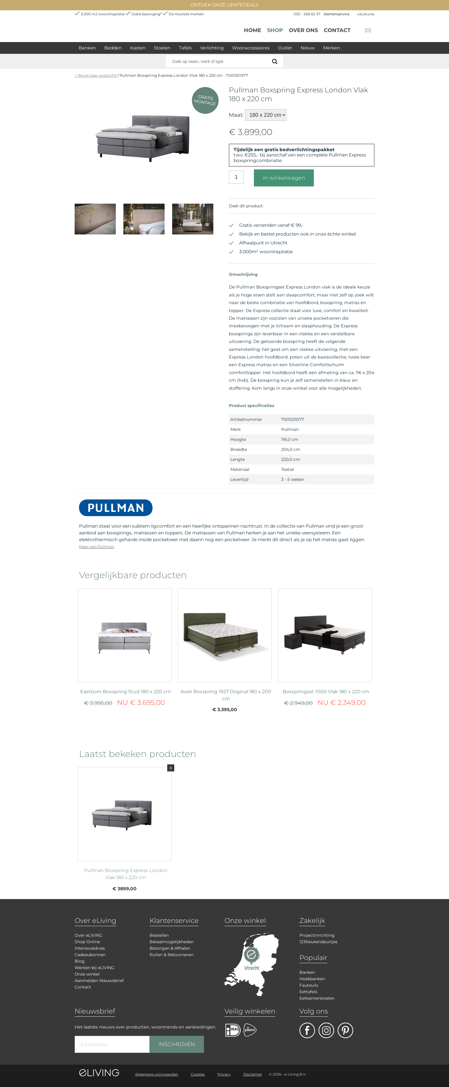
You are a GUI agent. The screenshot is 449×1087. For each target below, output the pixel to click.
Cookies (198, 1074)
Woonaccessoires (250, 48)
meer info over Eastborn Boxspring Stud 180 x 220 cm (125, 632)
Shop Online (87, 941)
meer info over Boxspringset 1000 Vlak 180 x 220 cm (325, 632)
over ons (303, 30)
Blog (80, 961)
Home (252, 30)
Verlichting (212, 48)
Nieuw (308, 48)
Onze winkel (87, 974)
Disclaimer (252, 1074)
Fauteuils (308, 985)
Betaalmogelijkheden (172, 941)
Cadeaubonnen (90, 954)
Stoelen (162, 48)
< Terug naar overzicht (96, 75)
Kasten (137, 48)
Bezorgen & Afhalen (170, 948)
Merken (331, 48)
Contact (337, 30)
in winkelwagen (284, 178)
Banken (87, 48)
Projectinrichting (317, 935)
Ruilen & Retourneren (171, 954)
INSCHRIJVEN (176, 1044)
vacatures (365, 14)
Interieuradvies (90, 948)
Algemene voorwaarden (156, 1074)
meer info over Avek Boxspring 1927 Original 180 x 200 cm (225, 632)
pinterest (345, 1030)
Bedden (113, 48)
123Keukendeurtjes (318, 941)
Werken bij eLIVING (94, 967)
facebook (307, 1030)
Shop (275, 30)
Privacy (224, 1074)
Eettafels (308, 991)
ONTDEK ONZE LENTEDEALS (224, 5)
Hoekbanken (312, 978)
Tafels (185, 48)
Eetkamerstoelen (316, 998)
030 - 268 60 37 (307, 14)
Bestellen (159, 935)
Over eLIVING (88, 935)
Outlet (285, 48)
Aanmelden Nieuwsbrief (99, 980)
